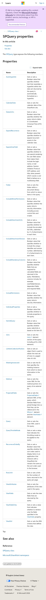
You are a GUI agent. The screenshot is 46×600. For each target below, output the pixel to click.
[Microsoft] (23, 3)
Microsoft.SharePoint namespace (16, 555)
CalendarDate (11, 103)
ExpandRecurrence (12, 131)
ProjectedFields (11, 393)
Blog (33, 586)
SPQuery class (13, 31)
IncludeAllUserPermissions (15, 199)
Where (29, 412)
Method (9, 379)
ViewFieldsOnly (11, 505)
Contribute (8, 590)
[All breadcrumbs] (5, 31)
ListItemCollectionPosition (15, 349)
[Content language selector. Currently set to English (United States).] (15, 575)
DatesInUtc (10, 112)
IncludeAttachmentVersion (15, 239)
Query (8, 421)
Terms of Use (29, 590)
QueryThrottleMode (13, 430)
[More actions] (41, 31)
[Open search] (36, 3)
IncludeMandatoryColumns (15, 260)
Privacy (17, 590)
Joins (8, 335)
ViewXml (9, 521)
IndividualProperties (13, 307)
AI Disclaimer (9, 586)
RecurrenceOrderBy (13, 444)
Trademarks (9, 593)
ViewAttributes (11, 484)
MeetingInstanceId (12, 363)
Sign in (41, 3)
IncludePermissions (12, 293)
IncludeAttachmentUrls (14, 220)
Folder (8, 185)
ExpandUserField (12, 147)
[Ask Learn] (37, 31)
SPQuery (9, 54)
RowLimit (9, 473)
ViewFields (36, 414)
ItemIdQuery (10, 321)
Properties (8, 46)
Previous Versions (23, 586)
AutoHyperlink (11, 77)
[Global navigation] (2, 3)
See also (7, 49)
